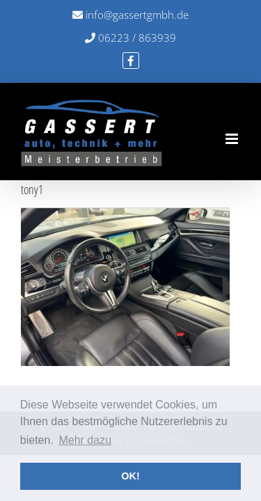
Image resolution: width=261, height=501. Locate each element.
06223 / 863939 (130, 38)
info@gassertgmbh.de (130, 15)
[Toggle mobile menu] (233, 139)
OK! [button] (130, 476)
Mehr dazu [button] (84, 440)
